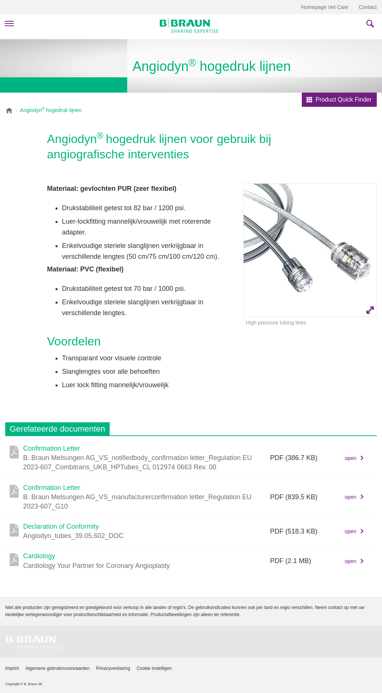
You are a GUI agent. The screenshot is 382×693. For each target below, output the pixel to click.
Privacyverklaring (113, 668)
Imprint (12, 668)
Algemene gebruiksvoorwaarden (57, 668)
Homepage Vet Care (324, 7)
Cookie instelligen (154, 668)
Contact (368, 7)
